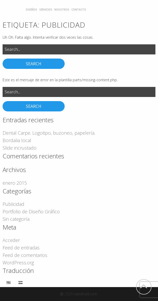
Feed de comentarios (25, 255)
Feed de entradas (21, 248)
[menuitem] (31, 9)
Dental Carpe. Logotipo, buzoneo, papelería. (49, 133)
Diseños (31, 9)
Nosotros (61, 9)
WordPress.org (18, 262)
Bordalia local (17, 140)
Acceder (11, 240)
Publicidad (13, 204)
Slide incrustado (19, 148)
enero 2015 (15, 183)
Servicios (45, 9)
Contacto (78, 9)
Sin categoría (16, 219)
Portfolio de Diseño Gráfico (31, 211)
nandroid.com (85, 293)
